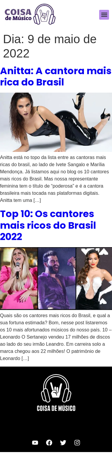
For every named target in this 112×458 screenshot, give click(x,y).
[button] (104, 15)
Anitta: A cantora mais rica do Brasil (55, 76)
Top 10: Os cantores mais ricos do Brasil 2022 (48, 225)
